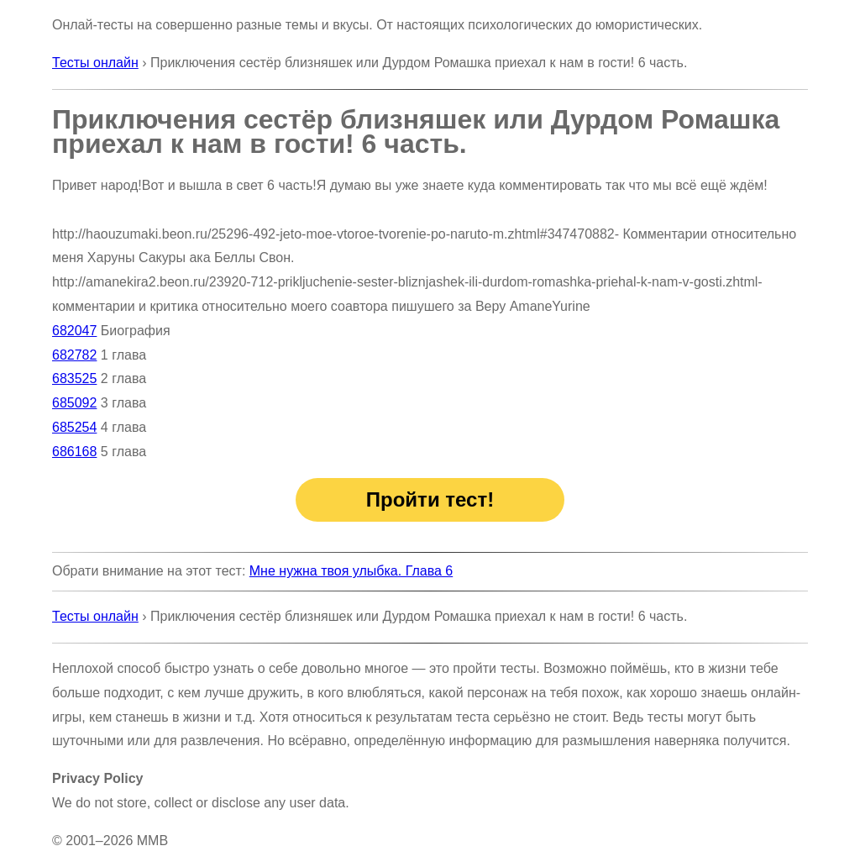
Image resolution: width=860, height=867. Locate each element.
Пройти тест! (430, 499)
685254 (74, 427)
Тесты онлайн (95, 62)
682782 (74, 355)
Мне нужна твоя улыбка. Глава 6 (351, 571)
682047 (74, 330)
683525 (74, 378)
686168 (74, 451)
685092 (74, 403)
